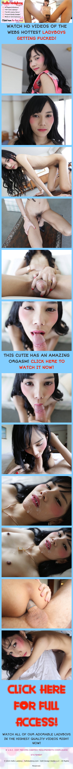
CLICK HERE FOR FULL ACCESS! (36, 706)
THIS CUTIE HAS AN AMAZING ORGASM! (36, 361)
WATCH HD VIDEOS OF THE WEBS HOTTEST (37, 32)
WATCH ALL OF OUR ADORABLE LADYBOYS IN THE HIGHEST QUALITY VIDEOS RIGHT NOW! (36, 739)
